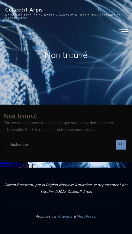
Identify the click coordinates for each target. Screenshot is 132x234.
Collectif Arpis (24, 10)
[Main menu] (123, 31)
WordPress (86, 216)
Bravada (64, 216)
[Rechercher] (120, 144)
